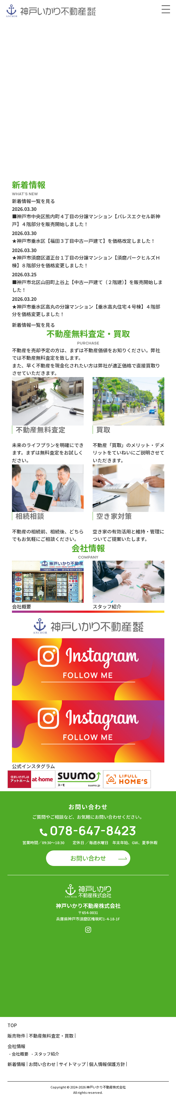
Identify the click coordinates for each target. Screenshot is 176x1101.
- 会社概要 (18, 1054)
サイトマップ (72, 1064)
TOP (12, 1025)
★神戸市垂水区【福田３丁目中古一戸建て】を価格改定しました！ (83, 240)
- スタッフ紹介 (45, 1054)
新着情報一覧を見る (33, 201)
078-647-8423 (88, 830)
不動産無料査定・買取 (51, 1036)
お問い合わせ (88, 858)
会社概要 (21, 606)
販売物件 (16, 1036)
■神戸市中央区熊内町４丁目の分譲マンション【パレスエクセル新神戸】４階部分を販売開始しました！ (86, 220)
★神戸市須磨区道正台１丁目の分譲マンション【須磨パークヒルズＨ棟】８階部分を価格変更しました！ (86, 261)
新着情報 (16, 1064)
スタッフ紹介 (107, 606)
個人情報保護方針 (107, 1064)
